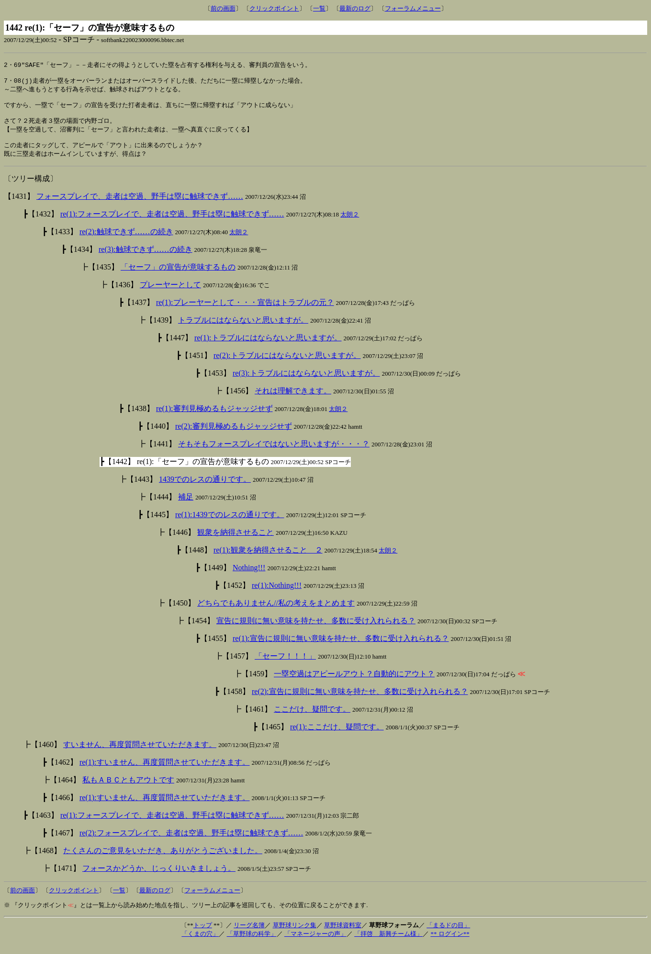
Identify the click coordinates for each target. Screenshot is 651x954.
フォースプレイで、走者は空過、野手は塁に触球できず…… (139, 206)
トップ (202, 934)
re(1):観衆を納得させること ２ (268, 559)
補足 (185, 506)
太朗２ (349, 224)
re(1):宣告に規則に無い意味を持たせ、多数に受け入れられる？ (341, 648)
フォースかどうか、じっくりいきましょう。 (159, 878)
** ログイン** (449, 943)
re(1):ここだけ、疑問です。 (337, 736)
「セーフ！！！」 (285, 665)
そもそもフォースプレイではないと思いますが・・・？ (274, 453)
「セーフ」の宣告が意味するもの (178, 276)
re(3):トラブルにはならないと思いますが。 (306, 383)
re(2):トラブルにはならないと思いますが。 (287, 365)
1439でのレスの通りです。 (205, 489)
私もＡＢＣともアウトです (128, 789)
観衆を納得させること (235, 542)
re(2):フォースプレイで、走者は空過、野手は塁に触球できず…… (191, 842)
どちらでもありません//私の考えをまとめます (276, 612)
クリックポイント (274, 8)
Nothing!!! (249, 577)
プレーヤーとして (170, 294)
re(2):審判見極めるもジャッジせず (233, 436)
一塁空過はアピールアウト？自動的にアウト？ (354, 683)
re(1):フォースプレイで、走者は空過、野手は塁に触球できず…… (172, 223)
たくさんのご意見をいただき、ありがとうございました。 (162, 860)
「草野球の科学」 (252, 943)
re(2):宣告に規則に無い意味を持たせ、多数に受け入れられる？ (360, 701)
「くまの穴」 (200, 943)
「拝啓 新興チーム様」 (388, 943)
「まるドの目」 (448, 934)
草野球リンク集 (294, 934)
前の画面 (223, 8)
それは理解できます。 (293, 400)
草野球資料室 (342, 934)
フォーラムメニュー (413, 8)
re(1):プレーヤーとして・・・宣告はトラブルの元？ (245, 312)
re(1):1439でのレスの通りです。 (229, 524)
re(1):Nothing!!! (277, 595)
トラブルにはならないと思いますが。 (243, 329)
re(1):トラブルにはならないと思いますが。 (268, 347)
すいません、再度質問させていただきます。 (139, 754)
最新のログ (354, 8)
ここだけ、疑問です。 (312, 719)
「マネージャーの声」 (315, 943)
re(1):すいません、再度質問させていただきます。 (164, 772)
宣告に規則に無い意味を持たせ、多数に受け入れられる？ (315, 630)
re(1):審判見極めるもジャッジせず (214, 418)
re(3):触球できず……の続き (145, 259)
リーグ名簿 (249, 934)
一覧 (319, 8)
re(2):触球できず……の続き (126, 241)
